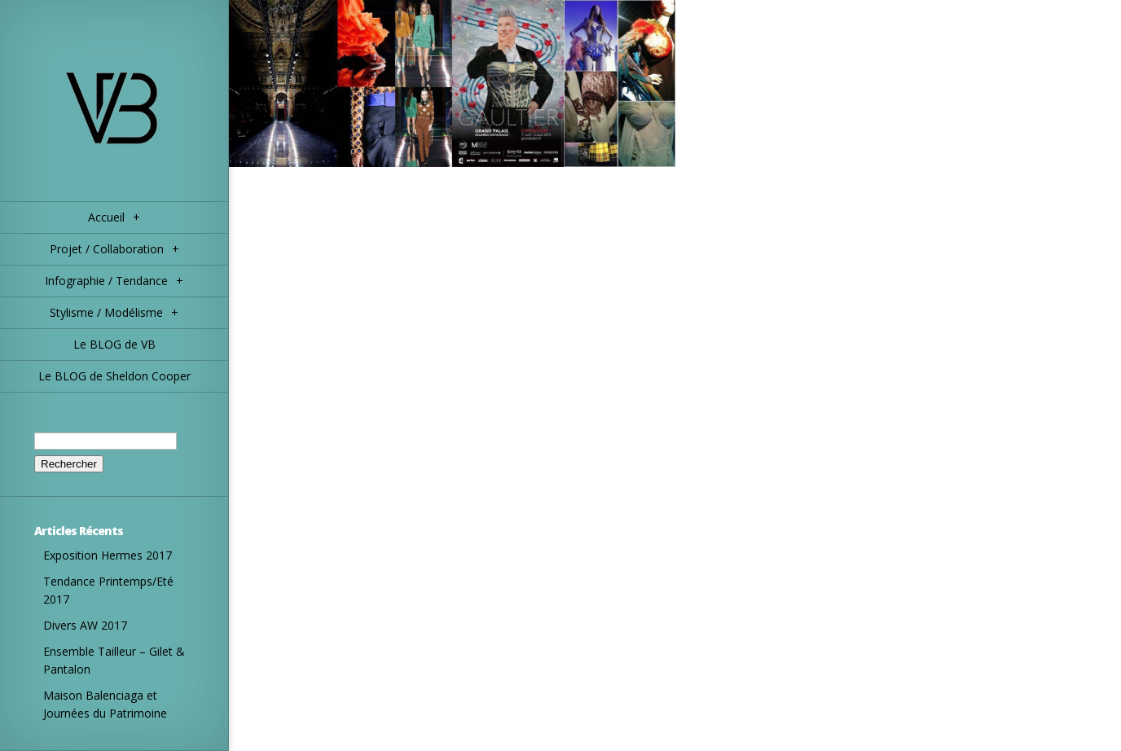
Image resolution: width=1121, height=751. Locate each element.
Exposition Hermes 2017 (107, 555)
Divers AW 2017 (85, 625)
